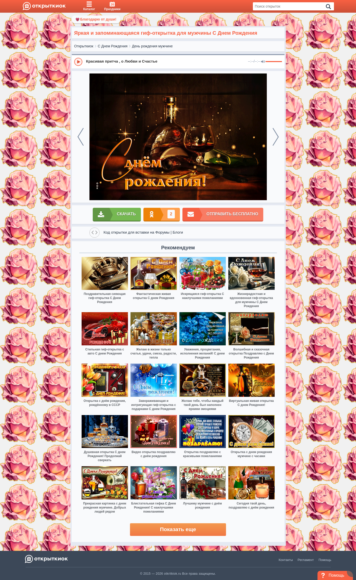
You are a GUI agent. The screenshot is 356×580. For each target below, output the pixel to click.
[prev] (80, 136)
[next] (275, 136)
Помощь (324, 560)
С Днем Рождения (112, 46)
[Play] (78, 62)
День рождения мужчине (152, 46)
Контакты (286, 560)
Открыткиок (83, 46)
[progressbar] (274, 62)
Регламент (306, 560)
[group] (178, 61)
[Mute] (263, 61)
